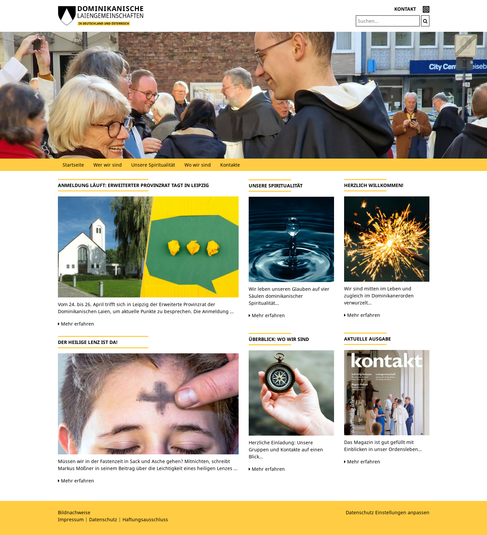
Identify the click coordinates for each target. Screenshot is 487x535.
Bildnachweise (74, 512)
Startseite (73, 165)
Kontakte (230, 165)
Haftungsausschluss (145, 519)
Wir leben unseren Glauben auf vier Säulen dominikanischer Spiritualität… (289, 296)
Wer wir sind (107, 165)
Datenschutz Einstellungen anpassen (387, 512)
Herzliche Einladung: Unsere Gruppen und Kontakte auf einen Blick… (286, 449)
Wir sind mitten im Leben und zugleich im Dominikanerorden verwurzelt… (379, 295)
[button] (36, 95)
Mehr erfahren (76, 324)
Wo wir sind (197, 165)
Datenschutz (103, 519)
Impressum (71, 519)
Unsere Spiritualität (153, 165)
